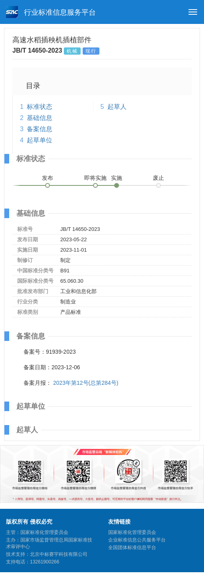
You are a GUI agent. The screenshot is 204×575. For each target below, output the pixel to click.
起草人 (117, 106)
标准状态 (39, 106)
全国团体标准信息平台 (132, 547)
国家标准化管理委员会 (132, 532)
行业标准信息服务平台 (51, 12)
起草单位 (39, 140)
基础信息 (39, 117)
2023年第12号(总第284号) (85, 383)
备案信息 (39, 129)
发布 (47, 178)
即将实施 (95, 178)
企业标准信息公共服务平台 (137, 540)
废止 (158, 178)
